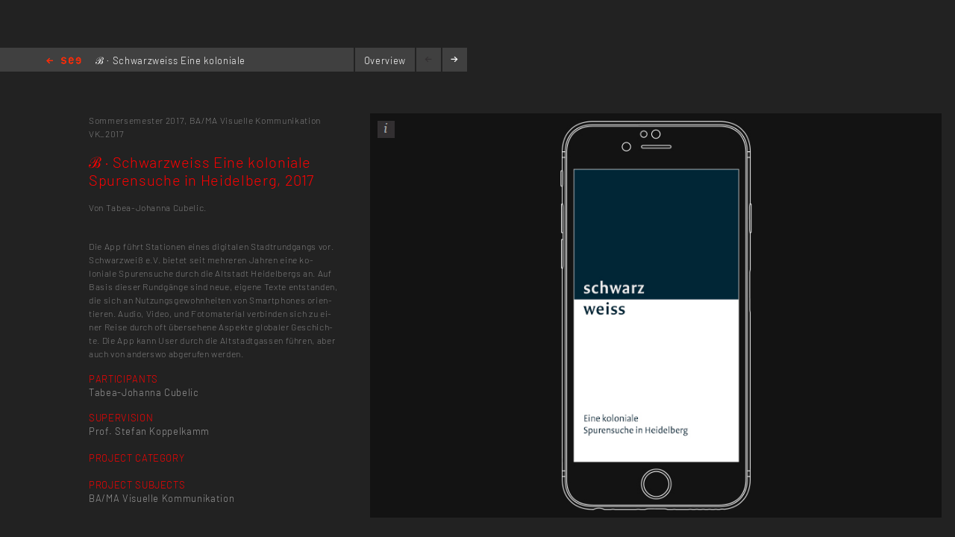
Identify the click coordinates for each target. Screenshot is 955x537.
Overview (385, 60)
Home (63, 61)
